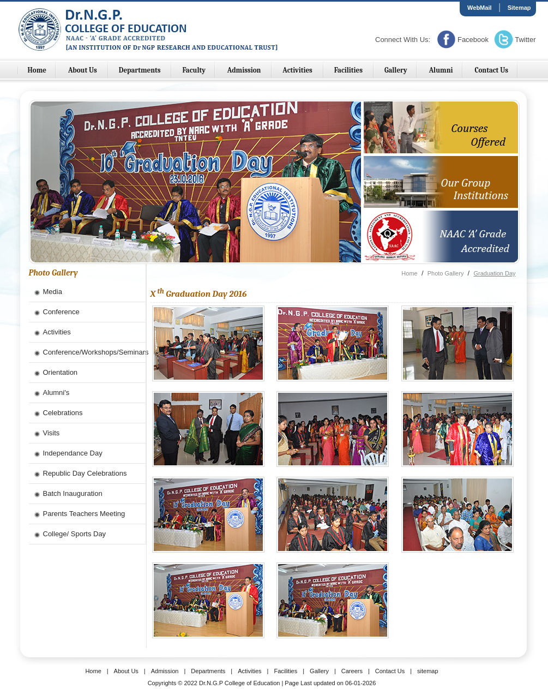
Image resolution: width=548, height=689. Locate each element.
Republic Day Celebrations (85, 473)
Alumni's (56, 392)
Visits (51, 433)
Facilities (349, 70)
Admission (244, 70)
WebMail (479, 7)
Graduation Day (494, 273)
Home (37, 70)
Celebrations (63, 413)
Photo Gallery (445, 273)
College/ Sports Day (74, 534)
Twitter (525, 39)
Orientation (60, 372)
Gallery (395, 70)
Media (52, 291)
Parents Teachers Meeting (84, 514)
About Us (83, 70)
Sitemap (519, 7)
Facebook (473, 39)
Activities (298, 70)
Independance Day (73, 453)
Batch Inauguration (73, 493)
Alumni (441, 70)
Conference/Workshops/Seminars (94, 352)
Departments (140, 70)
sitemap (427, 671)
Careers (352, 671)
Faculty (194, 70)
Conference (61, 312)
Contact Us (491, 70)
